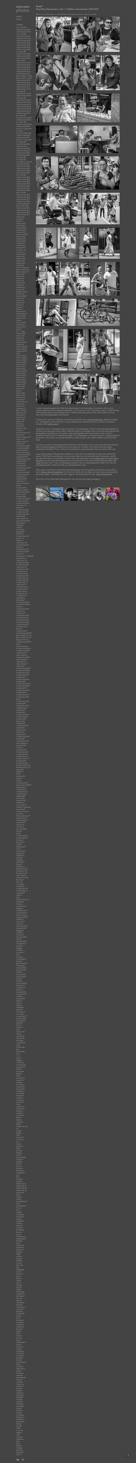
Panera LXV (20, 256)
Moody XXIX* (21, 976)
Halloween (20, 1291)
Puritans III (20, 1245)
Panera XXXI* (21, 364)
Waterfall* (20, 1007)
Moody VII (20, 1115)
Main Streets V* (22, 659)
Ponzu (18, 644)
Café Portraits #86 (23, 177)
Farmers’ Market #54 (24, 124)
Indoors (19, 1005)
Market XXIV (20, 712)
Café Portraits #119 (23, 65)
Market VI (19, 1386)
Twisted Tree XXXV (23, 651)
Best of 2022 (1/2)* (24, 637)
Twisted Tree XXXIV (23, 657)
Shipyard (19, 1452)
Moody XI (20, 1095)
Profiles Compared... (23, 807)
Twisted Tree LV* (22, 582)
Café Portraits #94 (23, 151)
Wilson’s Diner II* (22, 899)
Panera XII (20, 421)
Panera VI (19, 507)
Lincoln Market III (22, 483)
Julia (18, 1029)
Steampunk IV (21, 787)
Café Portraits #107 (23, 100)
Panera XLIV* (21, 327)
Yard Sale (19, 1404)
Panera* (19, 628)
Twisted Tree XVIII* (23, 736)
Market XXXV (21, 466)
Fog (17, 1267)
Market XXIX (20, 681)
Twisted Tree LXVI (22, 545)
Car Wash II (20, 1012)
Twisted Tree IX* (22, 836)
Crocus (18, 1263)
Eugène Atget (99, 458)
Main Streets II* (22, 820)
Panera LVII (20, 289)
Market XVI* (21, 851)
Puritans (19, 1252)
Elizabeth (19, 1397)
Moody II (19, 1358)
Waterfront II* (21, 477)
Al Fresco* (20, 840)
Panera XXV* (21, 377)
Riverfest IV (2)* (22, 871)
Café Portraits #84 (23, 181)
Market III (19, 1395)
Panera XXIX (20, 369)
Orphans (19, 996)
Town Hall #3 (21, 175)
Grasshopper (21, 1362)
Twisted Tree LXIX (22, 514)
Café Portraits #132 (23, 32)
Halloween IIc (21, 1186)
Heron (18, 1195)
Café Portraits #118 (23, 67)
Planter (18, 1331)
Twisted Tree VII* (22, 888)
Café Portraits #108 (23, 95)
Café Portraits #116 (23, 71)
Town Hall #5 (21, 27)
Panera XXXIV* (21, 358)
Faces (18, 1243)
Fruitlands (19, 1373)
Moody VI (20, 1137)
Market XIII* (20, 893)
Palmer (18, 1371)
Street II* (19, 1027)
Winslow (19, 1305)
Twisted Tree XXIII (22, 701)
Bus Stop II (20, 880)
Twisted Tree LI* (22, 593)
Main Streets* (21, 875)
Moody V (19, 1159)
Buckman (19, 1168)
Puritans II (19, 1250)
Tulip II (18, 1058)
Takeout (19, 1120)
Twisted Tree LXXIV (23, 492)
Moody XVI (20, 1078)
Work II (19, 1003)
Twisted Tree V (21, 906)
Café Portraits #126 (23, 47)
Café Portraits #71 (23, 214)
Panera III (19, 554)
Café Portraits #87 (23, 173)
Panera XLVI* (21, 322)
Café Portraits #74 (23, 208)
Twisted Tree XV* (22, 754)
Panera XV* (20, 406)
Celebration (20, 1173)
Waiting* (19, 950)
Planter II (19, 1329)
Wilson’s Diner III (22, 811)
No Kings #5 (21, 115)
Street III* (19, 1023)
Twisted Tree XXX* (23, 675)
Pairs (18, 954)
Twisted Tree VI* (22, 891)
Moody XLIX (20, 470)
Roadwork (20, 1192)
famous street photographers (52, 472)
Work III (19, 1001)
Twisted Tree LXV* (22, 549)
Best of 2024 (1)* (23, 272)
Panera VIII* (20, 439)
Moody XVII (20, 1067)
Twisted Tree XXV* (23, 695)
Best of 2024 (21, 192)
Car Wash (20, 1014)
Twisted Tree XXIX (22, 679)
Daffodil (19, 1261)
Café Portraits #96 (23, 144)
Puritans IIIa (20, 1047)
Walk (18, 1428)
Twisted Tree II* (22, 913)
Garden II (19, 1324)
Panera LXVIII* (21, 228)
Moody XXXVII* (22, 917)
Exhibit (18, 1289)
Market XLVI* (21, 241)
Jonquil (18, 1258)
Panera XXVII (21, 373)
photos (22, 10)
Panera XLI (20, 338)
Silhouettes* (20, 600)
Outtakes (19, 946)
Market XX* (20, 732)
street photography (96, 419)
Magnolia (20, 1351)
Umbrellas (20, 1406)
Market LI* (20, 219)
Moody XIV (20, 1087)
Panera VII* (20, 443)
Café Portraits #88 (23, 170)
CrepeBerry (20, 598)
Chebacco (20, 1417)
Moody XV (20, 1080)
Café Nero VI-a (22, 402)
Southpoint (20, 1214)
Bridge (18, 1133)
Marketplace (21, 1206)
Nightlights (20, 1269)
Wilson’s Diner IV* (23, 758)
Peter (18, 1441)
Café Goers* (21, 463)
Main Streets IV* (22, 664)
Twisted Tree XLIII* (23, 622)
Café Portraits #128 (23, 43)
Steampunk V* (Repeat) (25, 556)
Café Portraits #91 (23, 164)
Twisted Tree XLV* (22, 617)
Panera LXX (20, 217)
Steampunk (20, 1421)
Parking (19, 1073)
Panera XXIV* (21, 380)
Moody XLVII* (21, 761)
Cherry (18, 1344)
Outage (19, 1285)
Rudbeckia (20, 855)
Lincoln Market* (22, 501)
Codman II (20, 1100)
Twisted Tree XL (21, 631)
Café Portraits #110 (23, 89)
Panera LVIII (20, 283)
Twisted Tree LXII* (22, 565)
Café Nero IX (21, 505)
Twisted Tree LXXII (22, 503)
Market (19, 1413)
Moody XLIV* (21, 800)
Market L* (20, 221)
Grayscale (20, 1071)
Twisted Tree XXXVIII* (24, 633)
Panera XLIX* (21, 311)
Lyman (18, 1234)
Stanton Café (21, 428)
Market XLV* (21, 243)
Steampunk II (21, 1342)
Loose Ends (20, 529)
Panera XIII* (20, 419)
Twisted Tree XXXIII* (23, 668)
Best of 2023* (21, 410)
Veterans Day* (21, 818)
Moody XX (20, 1036)
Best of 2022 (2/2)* (24, 635)
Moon (18, 1276)
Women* (19, 979)
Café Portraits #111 (23, 87)
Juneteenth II (20, 287)
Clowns (19, 1208)
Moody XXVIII (21, 983)
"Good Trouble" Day (23, 133)
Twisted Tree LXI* (22, 569)
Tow (17, 1142)
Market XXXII (21, 496)
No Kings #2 (21, 159)
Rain (18, 1177)
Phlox (18, 1333)
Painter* (19, 961)
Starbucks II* (21, 417)
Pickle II (19, 1069)
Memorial (20, 1217)
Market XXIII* (21, 719)
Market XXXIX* (22, 296)
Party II (18, 1164)
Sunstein (19, 1181)
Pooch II (19, 864)
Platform (19, 1153)
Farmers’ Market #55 (24, 118)
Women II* (20, 935)
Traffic (18, 1254)
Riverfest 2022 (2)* (23, 765)
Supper (19, 1219)
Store (18, 897)
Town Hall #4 (21, 34)
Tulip (18, 1135)
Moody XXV (20, 999)
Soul (18, 1175)
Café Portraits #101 (23, 113)
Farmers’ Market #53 (24, 129)
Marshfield (20, 1302)
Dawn (18, 1454)
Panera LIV (20, 300)
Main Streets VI (21, 655)
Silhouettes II (21, 523)
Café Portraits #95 (23, 148)
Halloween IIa (21, 1190)
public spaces (53, 424)
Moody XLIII (20, 809)
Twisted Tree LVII (22, 578)
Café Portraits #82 (23, 186)
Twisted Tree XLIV (22, 620)
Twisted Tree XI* (22, 791)
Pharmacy (20, 424)
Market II (19, 1402)
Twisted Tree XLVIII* (23, 604)
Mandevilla (20, 1051)
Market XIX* (21, 739)
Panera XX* (20, 388)
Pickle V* (19, 778)
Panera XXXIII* (21, 360)
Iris (17, 1128)
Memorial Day (21, 146)
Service (19, 1166)
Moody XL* (20, 827)
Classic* (19, 844)
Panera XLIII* (21, 333)
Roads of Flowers (22, 640)
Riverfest (19, 1241)
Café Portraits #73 (23, 210)
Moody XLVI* (21, 789)
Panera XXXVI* (21, 351)
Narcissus (19, 1139)
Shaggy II (19, 930)
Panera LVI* (20, 294)
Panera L (19, 309)
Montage (19, 1040)
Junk (17, 1054)
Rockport (19, 1311)
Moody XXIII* (21, 1018)
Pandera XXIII (21, 382)
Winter (18, 1280)
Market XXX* (21, 677)
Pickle (18, 1076)
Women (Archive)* (23, 816)
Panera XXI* (20, 386)
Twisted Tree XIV (22, 756)
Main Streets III (21, 743)
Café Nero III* (21, 653)
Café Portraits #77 (23, 199)
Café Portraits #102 (23, 111)
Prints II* (19, 831)
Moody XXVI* (21, 994)
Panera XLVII (20, 232)
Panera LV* (20, 298)
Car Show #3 (21, 122)
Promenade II (21, 959)
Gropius (19, 1223)
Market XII (20, 902)
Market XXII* (21, 723)
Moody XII (20, 1093)
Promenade (20, 965)
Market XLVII (20, 239)
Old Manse (20, 1369)
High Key (19, 860)
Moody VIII (20, 1109)
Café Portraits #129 (23, 40)
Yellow (18, 1124)
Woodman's (20, 1307)
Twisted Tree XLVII (22, 609)
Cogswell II (20, 1294)
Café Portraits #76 (23, 201)
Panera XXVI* (21, 375)
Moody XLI (20, 825)
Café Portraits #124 (23, 54)
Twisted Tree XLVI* (23, 615)
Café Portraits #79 (23, 195)
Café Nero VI (21, 584)
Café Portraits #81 (23, 188)
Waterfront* (20, 802)
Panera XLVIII (21, 316)
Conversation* (21, 805)
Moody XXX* (21, 974)
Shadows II (20, 866)
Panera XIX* (20, 393)
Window (19, 904)
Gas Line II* (20, 921)
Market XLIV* (21, 245)
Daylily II (19, 1111)
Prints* (18, 833)
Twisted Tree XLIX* (23, 602)
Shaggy (19, 948)
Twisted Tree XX (22, 717)
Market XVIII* (21, 745)
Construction (20, 1043)
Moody (19, 1360)
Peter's (18, 699)
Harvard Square (22, 646)
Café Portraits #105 (23, 104)
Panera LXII (20, 274)
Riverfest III (20, 1230)
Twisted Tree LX (21, 571)
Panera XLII (20, 336)
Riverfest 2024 (21, 292)
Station (18, 1199)
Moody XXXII (21, 968)
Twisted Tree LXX (22, 512)
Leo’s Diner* (20, 399)
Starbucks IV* (21, 408)
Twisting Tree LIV (22, 587)
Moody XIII (20, 1089)
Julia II (18, 849)
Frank (18, 1045)
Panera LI (19, 307)
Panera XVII (20, 397)
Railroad (19, 1146)
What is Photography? (104, 474)
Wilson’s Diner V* (22, 267)
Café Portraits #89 (23, 168)
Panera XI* (20, 426)
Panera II (19, 606)
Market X (19, 1113)
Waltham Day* (22, 708)
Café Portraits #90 (23, 166)
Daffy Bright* (21, 796)
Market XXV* (21, 710)
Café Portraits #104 (23, 106)
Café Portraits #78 (23, 197)
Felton (18, 1148)
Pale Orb (19, 1265)
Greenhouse (20, 1236)
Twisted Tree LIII (22, 589)
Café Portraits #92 (23, 155)
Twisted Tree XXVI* (23, 690)
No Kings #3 (21, 157)
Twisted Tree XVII (22, 741)
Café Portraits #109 (23, 93)
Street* (19, 1056)
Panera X (19, 430)
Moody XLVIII (21, 750)
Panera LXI (20, 276)
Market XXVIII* (21, 688)
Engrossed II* (21, 847)
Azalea (19, 1349)
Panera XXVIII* (21, 371)
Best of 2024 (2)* (23, 269)
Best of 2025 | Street (24, 76)
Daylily (19, 1408)
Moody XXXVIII (22, 838)
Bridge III (19, 908)
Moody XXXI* (21, 970)
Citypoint (19, 1122)
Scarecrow (20, 1384)
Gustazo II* (20, 952)
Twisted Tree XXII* (23, 706)
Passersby (19, 1419)
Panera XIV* (20, 415)
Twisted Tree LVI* (22, 580)
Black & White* (22, 963)
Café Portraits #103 (23, 109)
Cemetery (19, 1366)
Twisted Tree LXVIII (23, 521)
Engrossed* (20, 853)
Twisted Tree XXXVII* (24, 642)
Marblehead (21, 1377)
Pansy (18, 1340)
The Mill (19, 1298)
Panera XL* (20, 340)
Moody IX (20, 1102)
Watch (18, 1144)
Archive (19, 1256)
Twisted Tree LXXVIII (23, 459)
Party (18, 1210)
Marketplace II (21, 1201)
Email (18, 19)
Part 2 (89, 479)
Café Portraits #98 (23, 135)
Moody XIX (20, 1038)
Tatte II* (19, 329)
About (19, 17)
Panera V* (20, 540)
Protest (18, 1117)
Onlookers (20, 1415)
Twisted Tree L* (21, 595)
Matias (18, 1034)
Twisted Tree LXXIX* (23, 454)
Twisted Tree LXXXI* (23, 446)
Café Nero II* (21, 662)
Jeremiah (19, 1375)
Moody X (19, 1098)
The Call (19, 882)
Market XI (19, 1091)
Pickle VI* (19, 772)
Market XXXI (20, 516)
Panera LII (19, 305)
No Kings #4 (21, 142)
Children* (20, 932)
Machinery (20, 1296)
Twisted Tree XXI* (22, 714)
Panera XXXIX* (21, 342)
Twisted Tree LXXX (22, 448)
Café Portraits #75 (23, 203)
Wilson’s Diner (21, 915)
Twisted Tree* (21, 943)
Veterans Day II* (22, 441)
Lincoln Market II (22, 490)
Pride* (18, 774)
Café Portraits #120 (23, 62)
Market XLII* (21, 261)
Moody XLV (20, 798)
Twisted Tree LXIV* (23, 551)
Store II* (19, 895)
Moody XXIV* (21, 1016)
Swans (18, 1272)
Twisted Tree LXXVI (23, 472)
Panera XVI (20, 404)
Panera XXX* (21, 366)
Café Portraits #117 (23, 69)
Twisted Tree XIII (22, 763)
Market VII (20, 1327)
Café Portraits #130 (23, 38)
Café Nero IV (21, 613)
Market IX (19, 1221)
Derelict (19, 1446)
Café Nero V (21, 611)
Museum (19, 1437)
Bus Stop (19, 1450)
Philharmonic (21, 1184)
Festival (19, 1300)
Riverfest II (20, 1320)
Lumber (19, 1131)
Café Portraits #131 (23, 36)
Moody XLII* (21, 822)
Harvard (19, 1380)
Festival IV (19, 538)
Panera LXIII (20, 263)
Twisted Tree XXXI (22, 673)
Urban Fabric (21, 60)
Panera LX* (20, 278)
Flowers (19, 1287)
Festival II (19, 1225)
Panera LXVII (20, 236)
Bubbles (19, 1161)
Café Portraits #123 (23, 56)
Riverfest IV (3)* (22, 869)
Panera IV (19, 547)
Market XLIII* (21, 254)
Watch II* (19, 1010)
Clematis (19, 858)
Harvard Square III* (23, 437)
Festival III (19, 769)
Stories (19, 25)
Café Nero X (21, 481)
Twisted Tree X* (22, 794)
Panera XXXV (21, 355)
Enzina (18, 391)
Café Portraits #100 (23, 120)
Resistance (20, 1170)
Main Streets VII (22, 518)
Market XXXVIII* (22, 450)
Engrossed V (20, 721)
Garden (19, 1335)
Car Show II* (21, 250)
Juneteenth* (20, 532)
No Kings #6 (21, 98)
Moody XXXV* (21, 928)
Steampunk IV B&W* (24, 785)
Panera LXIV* (21, 258)
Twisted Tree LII (21, 591)
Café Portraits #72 (23, 212)
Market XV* (20, 862)
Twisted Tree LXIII (22, 562)
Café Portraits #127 (23, 45)
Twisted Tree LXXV (22, 474)
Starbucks (19, 525)
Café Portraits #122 (23, 58)
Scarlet (18, 1197)
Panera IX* (20, 435)
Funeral (19, 780)
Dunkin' (19, 320)
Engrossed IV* (21, 730)
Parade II (19, 1179)
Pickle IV (19, 972)
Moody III (20, 1355)
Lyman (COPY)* (22, 234)
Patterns (19, 1432)
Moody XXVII (21, 992)
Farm (18, 1443)
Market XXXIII (21, 488)
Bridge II (19, 1060)
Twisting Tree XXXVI (23, 648)
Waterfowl (20, 1247)
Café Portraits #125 (23, 49)
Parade (19, 1212)
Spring (18, 1424)
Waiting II (19, 919)
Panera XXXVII (21, 349)
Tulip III (18, 939)
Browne (19, 1232)
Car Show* (20, 252)
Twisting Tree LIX (22, 573)
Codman (19, 1382)
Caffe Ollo (20, 344)
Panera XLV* (21, 325)
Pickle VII (19, 747)
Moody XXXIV (21, 937)
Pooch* (19, 1025)
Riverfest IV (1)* (22, 873)
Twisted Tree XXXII (22, 670)
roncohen (22, 6)
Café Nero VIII (21, 543)
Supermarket (21, 1157)
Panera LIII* (20, 303)
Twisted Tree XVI (22, 752)
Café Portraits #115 (23, 73)
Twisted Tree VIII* (22, 877)
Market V (19, 1391)
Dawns (18, 1278)
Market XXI (20, 728)
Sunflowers (20, 1062)
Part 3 (97, 479)
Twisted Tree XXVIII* (23, 684)
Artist (18, 1318)
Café (18, 1435)
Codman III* (21, 987)
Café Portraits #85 (23, 179)
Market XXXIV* (22, 479)
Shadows (19, 990)
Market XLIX (20, 225)
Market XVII (20, 776)
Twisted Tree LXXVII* (23, 468)
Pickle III (19, 981)
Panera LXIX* (21, 223)
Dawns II (19, 1274)
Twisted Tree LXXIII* (23, 499)
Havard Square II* (23, 452)
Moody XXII (20, 1021)
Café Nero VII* (22, 567)
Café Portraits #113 (23, 82)
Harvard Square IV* (23, 432)
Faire (18, 1203)
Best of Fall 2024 (22, 206)
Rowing (19, 1150)
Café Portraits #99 (23, 126)
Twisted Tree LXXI (22, 510)
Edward (19, 1388)
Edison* (19, 1155)
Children (19, 1448)
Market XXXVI (21, 461)
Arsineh (19, 1426)
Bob (17, 1049)
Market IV (19, 1393)
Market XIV (20, 886)
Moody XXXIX (21, 829)
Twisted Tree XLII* (22, 624)
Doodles (19, 1399)
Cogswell (19, 1309)
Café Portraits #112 (23, 84)
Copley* (19, 527)
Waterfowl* (20, 985)
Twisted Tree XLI (22, 626)
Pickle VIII (19, 534)
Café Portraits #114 (23, 80)
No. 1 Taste (20, 331)
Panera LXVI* (21, 247)
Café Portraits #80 (23, 190)
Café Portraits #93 (23, 153)
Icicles (18, 1283)
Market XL (20, 285)
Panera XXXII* (21, 362)
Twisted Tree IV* (22, 910)
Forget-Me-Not (21, 1126)
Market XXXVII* (22, 457)
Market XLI (20, 265)
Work (18, 1104)
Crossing (19, 957)
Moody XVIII (21, 1065)
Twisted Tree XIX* (22, 725)
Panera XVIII (20, 395)
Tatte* (18, 353)
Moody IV (20, 1353)
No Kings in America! (24, 162)
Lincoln (18, 1316)
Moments (19, 813)
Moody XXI (20, 1032)
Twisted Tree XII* (22, 783)
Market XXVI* (21, 703)
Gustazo (19, 1082)
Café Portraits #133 (23, 29)
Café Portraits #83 (23, 184)
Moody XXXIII (21, 941)
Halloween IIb (21, 1188)
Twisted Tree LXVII (22, 536)
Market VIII (20, 1313)
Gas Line (19, 924)
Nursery (19, 1338)
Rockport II (20, 842)
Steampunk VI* (21, 314)
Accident (19, 131)
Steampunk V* (21, 558)
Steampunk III (21, 1239)
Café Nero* (20, 666)
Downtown (20, 1084)
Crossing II (20, 884)
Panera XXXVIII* (22, 347)
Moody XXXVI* (22, 926)
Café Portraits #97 (23, 137)
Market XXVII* (21, 692)
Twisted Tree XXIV (22, 697)
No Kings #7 (21, 91)
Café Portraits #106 (23, 102)
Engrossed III (21, 734)
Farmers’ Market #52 (24, 140)
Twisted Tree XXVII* (23, 686)
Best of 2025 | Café (23, 78)
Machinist (19, 1322)
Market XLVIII (21, 230)
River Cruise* (21, 494)
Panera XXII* (21, 384)
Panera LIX (20, 280)
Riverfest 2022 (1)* (23, 767)
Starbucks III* (21, 413)
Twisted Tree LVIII (22, 576)
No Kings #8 (21, 51)
